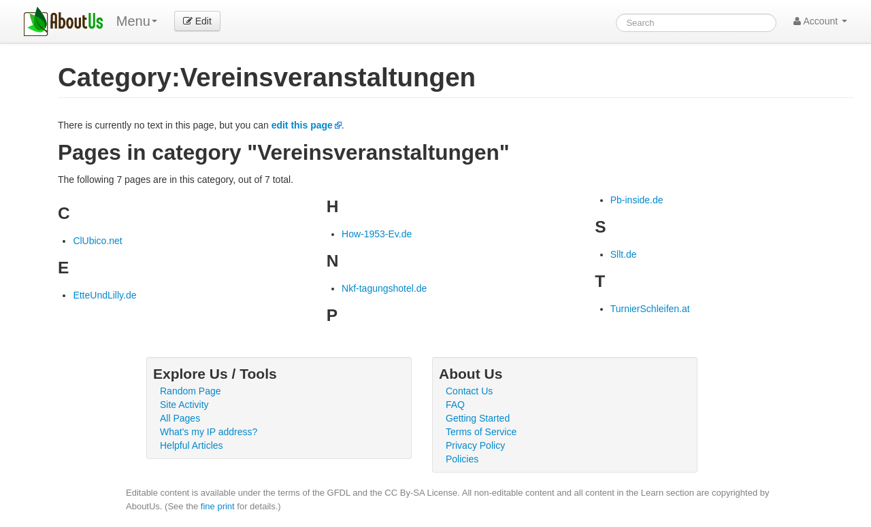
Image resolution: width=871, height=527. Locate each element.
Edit (197, 21)
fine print (218, 506)
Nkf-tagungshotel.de (384, 288)
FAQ (455, 404)
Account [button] (820, 21)
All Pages (180, 418)
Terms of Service (481, 431)
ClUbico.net (97, 240)
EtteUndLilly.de (104, 295)
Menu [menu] (136, 21)
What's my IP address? (208, 431)
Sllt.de (623, 254)
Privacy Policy (475, 445)
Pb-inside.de (636, 199)
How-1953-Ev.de (377, 233)
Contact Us (469, 391)
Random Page (190, 391)
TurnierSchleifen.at (650, 308)
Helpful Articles (191, 445)
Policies (462, 459)
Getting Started (478, 418)
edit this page (302, 125)
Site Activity (184, 404)
